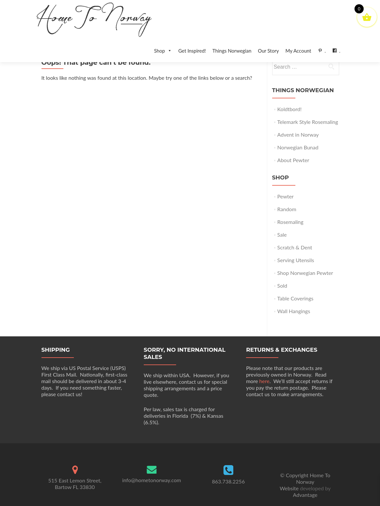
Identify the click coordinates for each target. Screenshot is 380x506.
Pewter (285, 182)
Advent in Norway (298, 120)
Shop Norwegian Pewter (305, 258)
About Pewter (293, 146)
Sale (282, 220)
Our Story (268, 51)
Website (290, 474)
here (264, 366)
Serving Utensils (295, 246)
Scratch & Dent (294, 233)
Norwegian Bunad (298, 133)
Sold (282, 271)
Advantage (305, 480)
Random (286, 195)
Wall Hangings (293, 297)
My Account (298, 51)
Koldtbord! (289, 95)
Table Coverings (295, 284)
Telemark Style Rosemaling (307, 107)
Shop (163, 51)
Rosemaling (290, 207)
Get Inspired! (192, 51)
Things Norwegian (231, 51)
